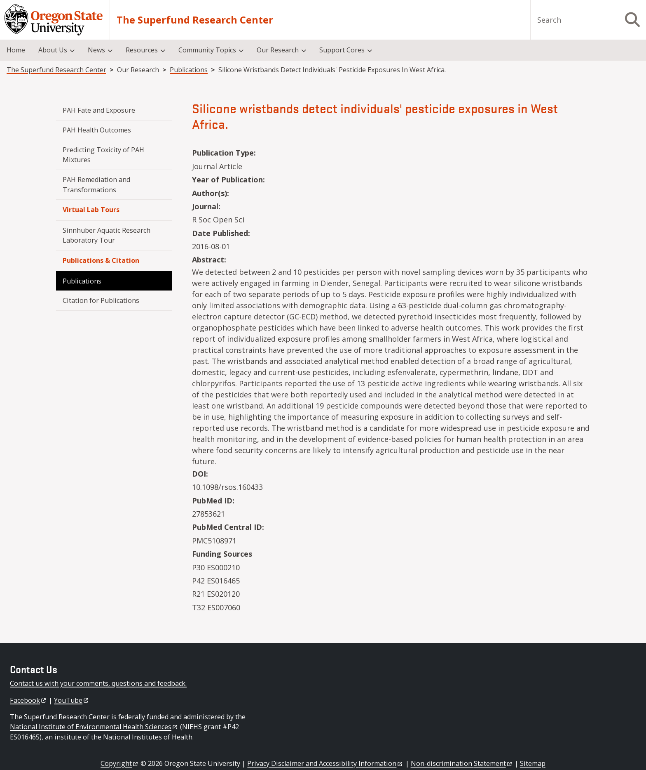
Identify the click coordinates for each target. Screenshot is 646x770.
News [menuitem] (96, 49)
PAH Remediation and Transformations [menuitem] (97, 184)
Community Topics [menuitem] (207, 49)
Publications (189, 69)
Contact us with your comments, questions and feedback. (98, 683)
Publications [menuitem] (82, 281)
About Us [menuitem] (52, 49)
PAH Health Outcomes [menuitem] (97, 130)
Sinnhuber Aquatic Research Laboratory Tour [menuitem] (107, 235)
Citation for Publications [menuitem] (101, 300)
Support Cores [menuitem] (342, 49)
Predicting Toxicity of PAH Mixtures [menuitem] (104, 154)
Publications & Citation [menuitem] (101, 260)
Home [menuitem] (16, 49)
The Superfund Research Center (195, 20)
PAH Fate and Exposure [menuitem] (99, 110)
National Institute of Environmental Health (94, 726)
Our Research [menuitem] (278, 49)
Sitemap (532, 763)
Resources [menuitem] (142, 49)
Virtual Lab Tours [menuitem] (91, 209)
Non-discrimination (462, 763)
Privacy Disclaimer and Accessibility (325, 763)
